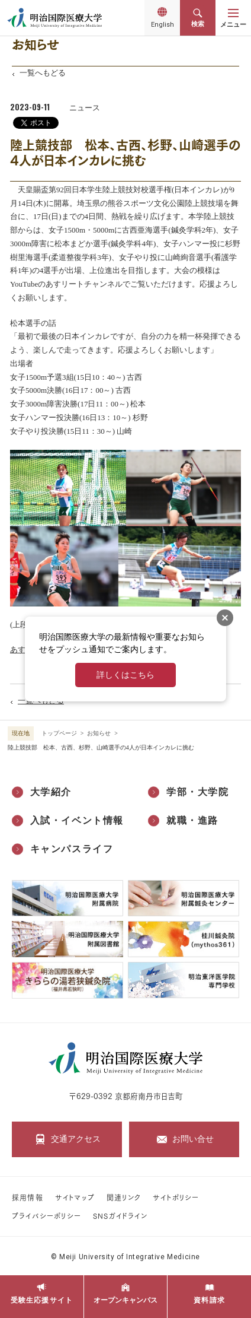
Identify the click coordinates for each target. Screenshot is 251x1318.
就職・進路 (192, 820)
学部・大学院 (197, 792)
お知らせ (99, 733)
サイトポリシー (176, 1197)
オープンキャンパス (125, 1300)
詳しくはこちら (125, 675)
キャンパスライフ (72, 849)
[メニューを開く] (233, 18)
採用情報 (27, 1197)
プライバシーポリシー (46, 1215)
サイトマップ (75, 1197)
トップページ (59, 733)
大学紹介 (51, 792)
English (162, 27)
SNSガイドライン (120, 1215)
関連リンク (124, 1197)
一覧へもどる (43, 72)
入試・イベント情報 (77, 820)
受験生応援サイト (42, 1300)
